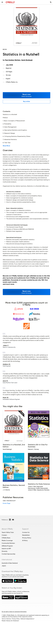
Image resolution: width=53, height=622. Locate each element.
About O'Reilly (7, 529)
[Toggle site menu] (2, 2)
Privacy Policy (26, 538)
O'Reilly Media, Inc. (12, 82)
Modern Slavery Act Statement (10, 620)
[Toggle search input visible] (51, 2)
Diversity (4, 551)
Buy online (26, 101)
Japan (4, 566)
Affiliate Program (7, 546)
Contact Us (25, 532)
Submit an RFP (6, 548)
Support (25, 529)
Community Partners (8, 543)
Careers (4, 535)
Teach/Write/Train (8, 532)
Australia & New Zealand (10, 563)
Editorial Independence (27, 619)
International (7, 559)
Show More (6, 145)
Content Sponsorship (8, 554)
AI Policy (25, 540)
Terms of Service (6, 619)
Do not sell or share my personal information (14, 611)
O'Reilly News (6, 538)
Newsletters (26, 535)
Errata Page (6, 503)
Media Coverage (7, 540)
